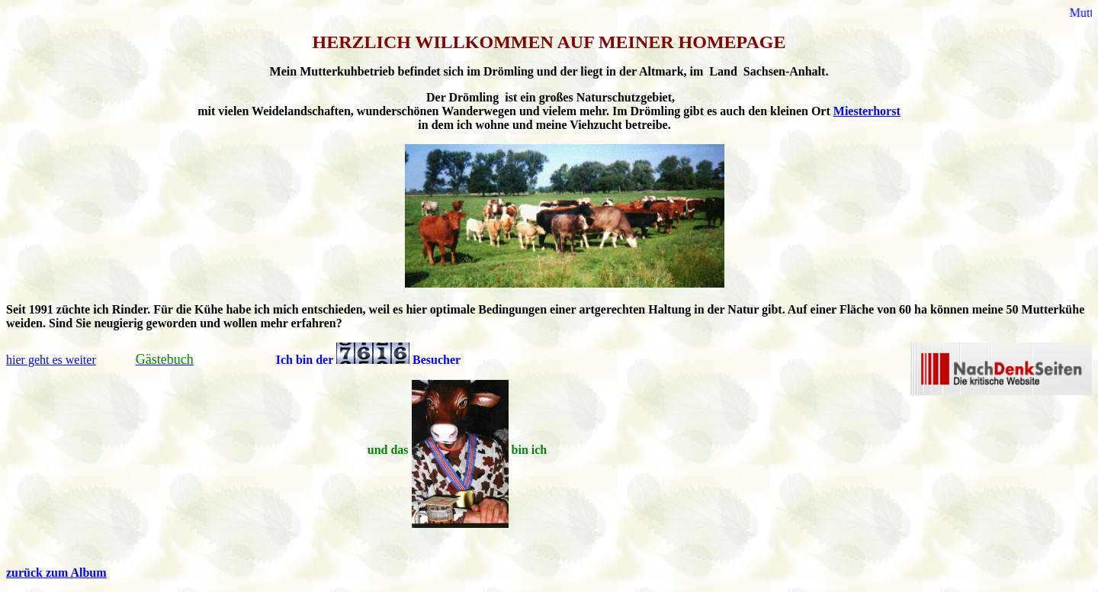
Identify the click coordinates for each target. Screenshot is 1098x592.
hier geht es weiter (51, 359)
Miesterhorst (867, 111)
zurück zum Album (56, 572)
